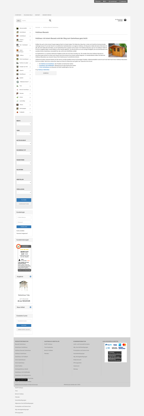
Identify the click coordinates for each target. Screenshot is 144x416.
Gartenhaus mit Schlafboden (46, 67)
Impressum (76, 367)
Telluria (20, 106)
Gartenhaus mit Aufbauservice (23, 377)
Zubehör (20, 80)
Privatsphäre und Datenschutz (23, 408)
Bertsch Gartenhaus (23, 91)
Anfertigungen (21, 110)
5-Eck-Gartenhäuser (44, 69)
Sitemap (75, 371)
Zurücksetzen (24, 205)
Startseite (18, 16)
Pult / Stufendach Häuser (22, 47)
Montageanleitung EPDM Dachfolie (24, 380)
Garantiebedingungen (20, 402)
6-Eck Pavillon (18, 367)
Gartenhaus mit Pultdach (21, 358)
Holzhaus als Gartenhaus (47, 65)
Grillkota (20, 57)
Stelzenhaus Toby (24, 297)
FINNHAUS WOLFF (23, 84)
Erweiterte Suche (24, 331)
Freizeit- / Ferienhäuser (20, 42)
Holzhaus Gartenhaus (20, 355)
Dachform (20, 171)
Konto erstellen (20, 232)
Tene (19, 88)
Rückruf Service (47, 16)
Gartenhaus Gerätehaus (21, 349)
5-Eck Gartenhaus (19, 364)
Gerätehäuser (21, 38)
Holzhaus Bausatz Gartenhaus (23, 352)
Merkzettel (122, 1)
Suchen (23, 327)
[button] (104, 1)
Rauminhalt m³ (21, 152)
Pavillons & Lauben (22, 65)
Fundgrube (20, 114)
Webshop (66, 386)
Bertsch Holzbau (19, 395)
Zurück (45, 75)
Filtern (23, 201)
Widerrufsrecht (77, 361)
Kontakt (37, 16)
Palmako (20, 95)
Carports (20, 72)
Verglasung (20, 191)
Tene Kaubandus (48, 349)
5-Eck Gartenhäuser (23, 61)
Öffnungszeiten (19, 414)
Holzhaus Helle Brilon (43, 71)
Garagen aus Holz (22, 68)
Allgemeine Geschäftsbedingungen (24, 405)
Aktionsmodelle (22, 30)
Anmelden (24, 228)
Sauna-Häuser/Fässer (20, 52)
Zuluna (20, 99)
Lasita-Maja (21, 103)
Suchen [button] (98, 1)
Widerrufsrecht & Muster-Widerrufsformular (26, 386)
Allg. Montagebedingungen (22, 411)
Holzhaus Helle (28, 16)
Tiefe (18, 132)
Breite (18, 122)
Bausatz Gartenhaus (20, 346)
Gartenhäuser (21, 34)
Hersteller (20, 181)
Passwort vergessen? (22, 235)
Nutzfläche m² (21, 142)
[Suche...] (18, 22)
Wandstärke (20, 161)
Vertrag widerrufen (21, 381)
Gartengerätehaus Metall (21, 371)
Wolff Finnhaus (19, 389)
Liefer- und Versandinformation (23, 383)
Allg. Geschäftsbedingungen (80, 349)
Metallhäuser (21, 76)
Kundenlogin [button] (113, 1)
